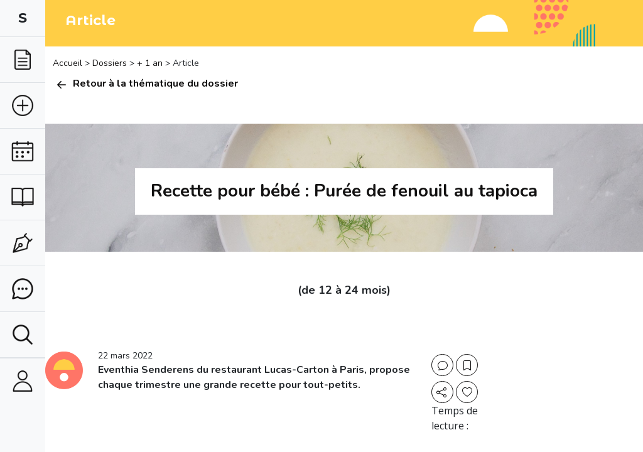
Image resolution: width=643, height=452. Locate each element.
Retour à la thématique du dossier (145, 83)
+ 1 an (150, 63)
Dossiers (109, 63)
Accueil (69, 63)
